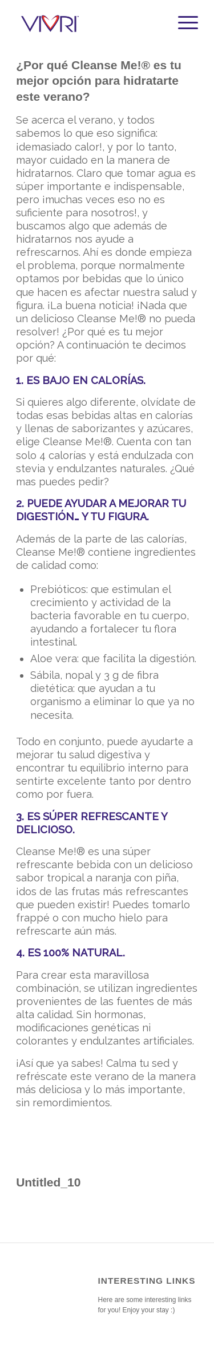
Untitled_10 (48, 1182)
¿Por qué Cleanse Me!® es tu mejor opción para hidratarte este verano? (98, 80)
